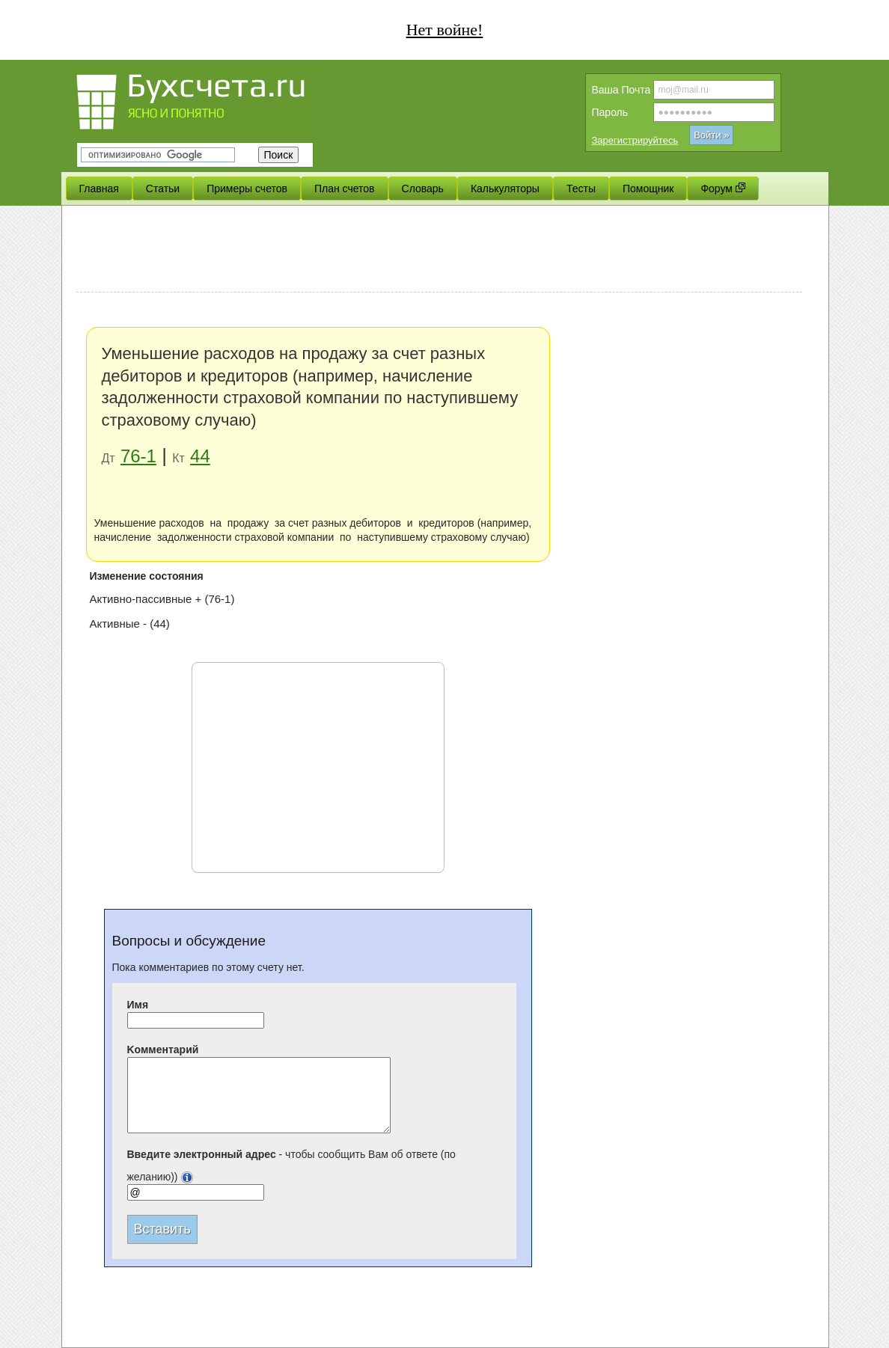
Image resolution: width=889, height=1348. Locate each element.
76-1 (138, 456)
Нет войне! (444, 29)
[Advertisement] (439, 250)
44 (200, 456)
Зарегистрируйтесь (635, 140)
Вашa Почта (621, 90)
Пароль (610, 112)
